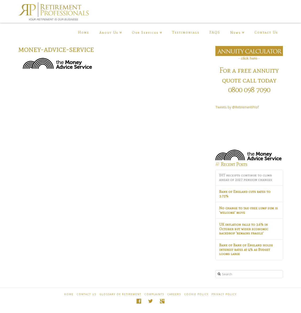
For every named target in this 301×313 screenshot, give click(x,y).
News (235, 33)
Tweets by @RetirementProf (237, 107)
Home (83, 32)
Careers (174, 294)
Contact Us (266, 32)
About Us (108, 33)
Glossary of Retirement (120, 294)
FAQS (215, 32)
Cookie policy (196, 294)
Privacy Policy (224, 294)
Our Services (145, 33)
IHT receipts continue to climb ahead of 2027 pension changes (245, 177)
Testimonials (185, 32)
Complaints (154, 294)
